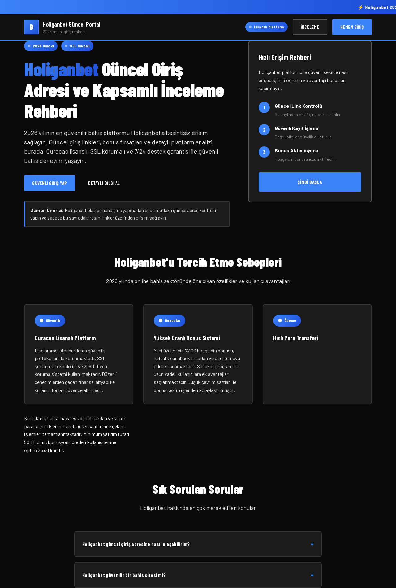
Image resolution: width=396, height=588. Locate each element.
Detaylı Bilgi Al (104, 183)
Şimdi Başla (310, 182)
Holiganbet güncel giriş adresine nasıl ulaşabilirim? (198, 544)
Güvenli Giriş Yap (49, 183)
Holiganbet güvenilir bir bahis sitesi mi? (198, 575)
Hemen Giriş (352, 27)
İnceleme (310, 27)
